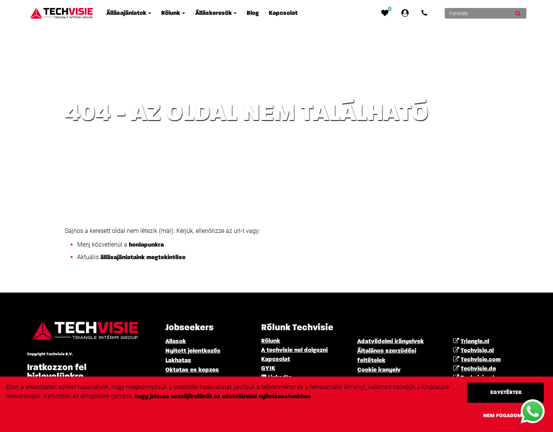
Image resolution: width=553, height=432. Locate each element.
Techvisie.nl (477, 351)
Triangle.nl (475, 342)
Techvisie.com (481, 360)
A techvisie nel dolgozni (294, 350)
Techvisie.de (478, 369)
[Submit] (518, 13)
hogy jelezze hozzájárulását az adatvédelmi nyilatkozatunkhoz (223, 397)
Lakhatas (178, 361)
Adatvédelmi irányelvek (390, 342)
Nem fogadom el (506, 415)
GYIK (268, 369)
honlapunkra (147, 245)
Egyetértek (506, 392)
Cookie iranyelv (379, 370)
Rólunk (270, 341)
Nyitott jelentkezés (192, 351)
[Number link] (426, 13)
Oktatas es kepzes (192, 370)
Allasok (175, 342)
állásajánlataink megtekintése (142, 258)
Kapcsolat (275, 359)
